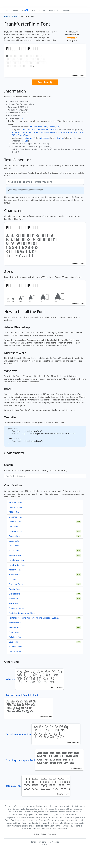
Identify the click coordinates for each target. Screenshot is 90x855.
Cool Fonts (13, 526)
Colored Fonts (15, 651)
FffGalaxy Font (38, 785)
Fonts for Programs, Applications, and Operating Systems (34, 618)
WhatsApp (44, 138)
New (24, 10)
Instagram (28, 138)
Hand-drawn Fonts (17, 560)
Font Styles (14, 632)
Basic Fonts (14, 541)
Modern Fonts (15, 569)
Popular (42, 10)
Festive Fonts (15, 550)
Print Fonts (14, 545)
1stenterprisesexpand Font (45, 760)
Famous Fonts (15, 521)
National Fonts (15, 646)
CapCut (60, 138)
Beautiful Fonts (15, 502)
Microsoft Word (68, 132)
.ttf (22, 118)
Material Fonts (15, 627)
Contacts (52, 834)
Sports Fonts (14, 574)
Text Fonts (13, 603)
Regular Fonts (15, 536)
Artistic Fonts (14, 589)
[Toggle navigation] (8, 3)
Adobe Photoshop (29, 129)
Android (51, 126)
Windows (33, 126)
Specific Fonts (15, 622)
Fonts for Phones (16, 608)
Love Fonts (13, 642)
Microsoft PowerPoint (50, 132)
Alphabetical (53, 10)
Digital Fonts (14, 594)
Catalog (15, 10)
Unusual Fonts (15, 531)
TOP (33, 10)
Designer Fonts (15, 517)
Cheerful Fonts (15, 507)
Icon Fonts (13, 598)
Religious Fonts (15, 637)
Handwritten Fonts (17, 565)
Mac (40, 126)
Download (44, 82)
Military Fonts (15, 512)
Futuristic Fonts (15, 584)
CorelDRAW (23, 135)
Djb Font (35, 679)
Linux (45, 126)
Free (6, 10)
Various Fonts (15, 555)
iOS (57, 126)
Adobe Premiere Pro (47, 129)
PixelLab (24, 141)
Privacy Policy (40, 834)
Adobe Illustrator (33, 132)
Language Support (69, 10)
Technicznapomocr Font (43, 734)
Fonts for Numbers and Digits (22, 613)
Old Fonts (13, 579)
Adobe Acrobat (18, 132)
